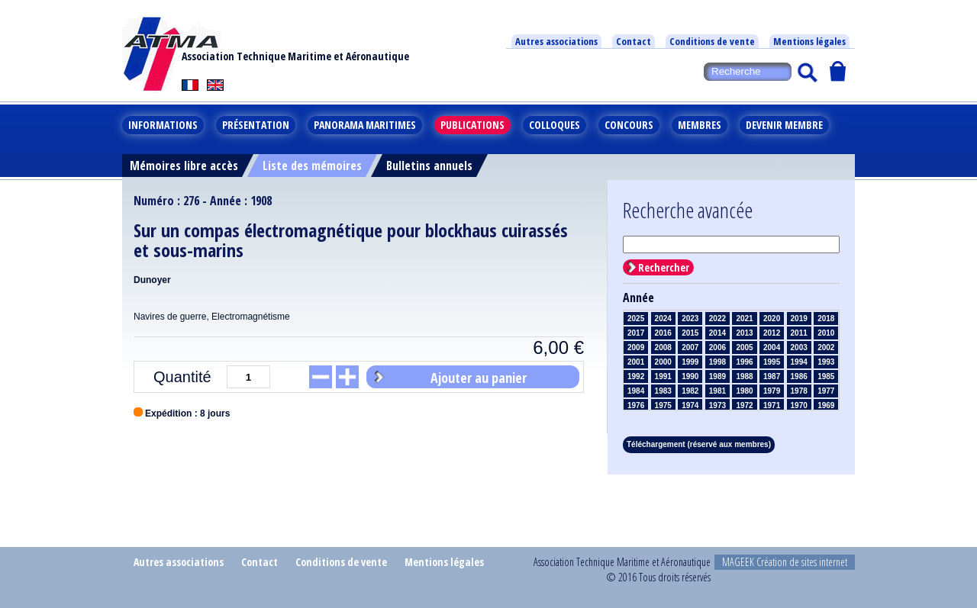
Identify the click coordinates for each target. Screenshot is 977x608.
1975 (663, 405)
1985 (825, 376)
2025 (635, 318)
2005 (744, 347)
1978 (799, 391)
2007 (690, 347)
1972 (744, 405)
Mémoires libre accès (184, 165)
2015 (690, 333)
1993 (825, 362)
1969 (825, 405)
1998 (717, 362)
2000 (663, 362)
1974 (690, 405)
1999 (690, 362)
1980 (744, 391)
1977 (825, 391)
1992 (635, 376)
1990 (690, 376)
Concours (629, 124)
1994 (799, 362)
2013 (744, 333)
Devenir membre (784, 124)
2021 (744, 318)
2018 (825, 318)
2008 (663, 347)
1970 (799, 405)
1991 (663, 376)
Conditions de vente (712, 41)
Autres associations (556, 41)
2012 (771, 333)
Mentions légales (809, 41)
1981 (717, 391)
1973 (717, 405)
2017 (635, 333)
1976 (635, 405)
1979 (771, 391)
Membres (699, 124)
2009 (635, 347)
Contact (633, 41)
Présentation (255, 124)
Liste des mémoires (312, 165)
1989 (717, 376)
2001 (635, 362)
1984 (635, 391)
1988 (744, 376)
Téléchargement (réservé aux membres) (699, 444)
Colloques (554, 124)
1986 (799, 376)
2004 (771, 347)
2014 (717, 333)
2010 (825, 333)
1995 (771, 362)
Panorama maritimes (365, 124)
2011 (799, 333)
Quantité (182, 376)
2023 (690, 318)
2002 (825, 347)
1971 (771, 405)
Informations (163, 124)
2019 (799, 318)
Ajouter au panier (478, 377)
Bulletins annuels (429, 165)
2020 (771, 318)
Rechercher (663, 267)
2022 (717, 318)
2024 (663, 318)
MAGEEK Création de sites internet (784, 562)
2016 (663, 333)
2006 (717, 347)
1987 (771, 376)
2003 (799, 347)
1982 (690, 391)
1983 (663, 391)
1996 (744, 362)
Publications (472, 124)
